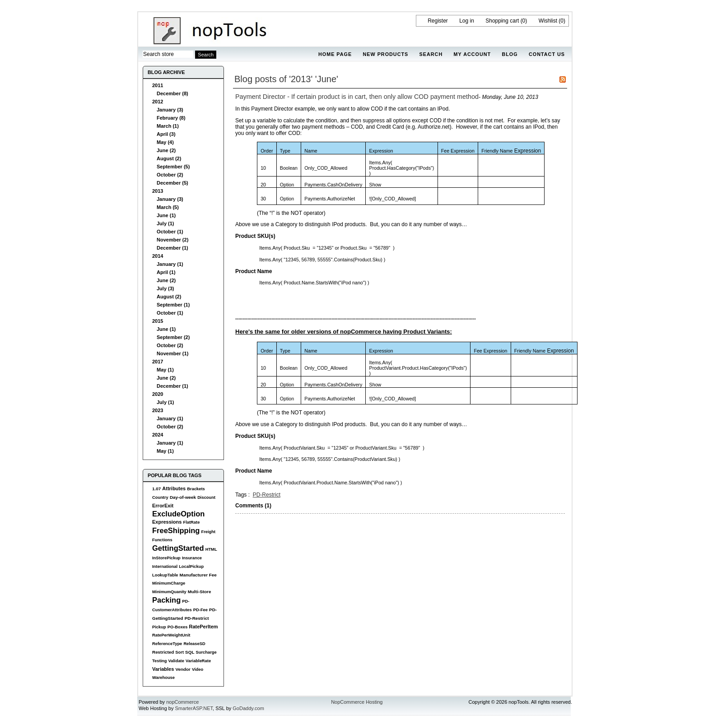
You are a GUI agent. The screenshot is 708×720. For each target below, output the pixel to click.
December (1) (172, 248)
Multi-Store (199, 591)
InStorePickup (166, 558)
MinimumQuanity (169, 592)
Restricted (163, 652)
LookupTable (165, 575)
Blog (509, 54)
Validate (176, 661)
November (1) (172, 353)
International (164, 566)
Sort (179, 652)
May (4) (165, 142)
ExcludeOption (178, 514)
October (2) (170, 174)
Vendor (182, 669)
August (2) (169, 158)
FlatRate (191, 522)
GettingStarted (178, 548)
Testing (159, 661)
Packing (166, 600)
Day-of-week (183, 497)
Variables (163, 669)
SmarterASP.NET (194, 708)
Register (438, 21)
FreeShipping (176, 530)
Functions (162, 540)
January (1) (170, 264)
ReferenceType (167, 643)
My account (472, 54)
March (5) (168, 207)
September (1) (173, 304)
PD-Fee (200, 610)
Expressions (167, 522)
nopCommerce (182, 702)
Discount (206, 497)
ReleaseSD (194, 643)
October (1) (170, 231)
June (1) (166, 215)
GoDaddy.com (248, 708)
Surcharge (206, 652)
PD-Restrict (197, 618)
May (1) (165, 369)
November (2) (172, 239)
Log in (466, 21)
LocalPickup (191, 566)
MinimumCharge (168, 583)
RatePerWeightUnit (171, 635)
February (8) (171, 118)
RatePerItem (203, 626)
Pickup (159, 627)
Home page (335, 54)
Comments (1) (253, 505)
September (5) (173, 166)
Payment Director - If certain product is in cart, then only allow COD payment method (357, 96)
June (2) (166, 150)
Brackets (196, 489)
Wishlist (548, 21)
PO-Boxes (178, 627)
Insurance (192, 558)
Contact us (547, 54)
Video (197, 669)
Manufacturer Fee (198, 574)
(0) (524, 21)
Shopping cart (502, 21)
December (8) (172, 93)
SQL (189, 652)
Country (160, 497)
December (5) (172, 183)
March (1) (168, 126)
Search (431, 54)
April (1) (166, 272)
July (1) (165, 223)
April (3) (166, 134)
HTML (211, 549)
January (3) (170, 109)
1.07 (156, 488)
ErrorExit (162, 505)
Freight (208, 532)
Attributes (174, 488)
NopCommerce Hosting (356, 702)
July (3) (165, 288)
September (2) (173, 337)
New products (385, 54)
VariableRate (198, 661)
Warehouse (163, 677)
